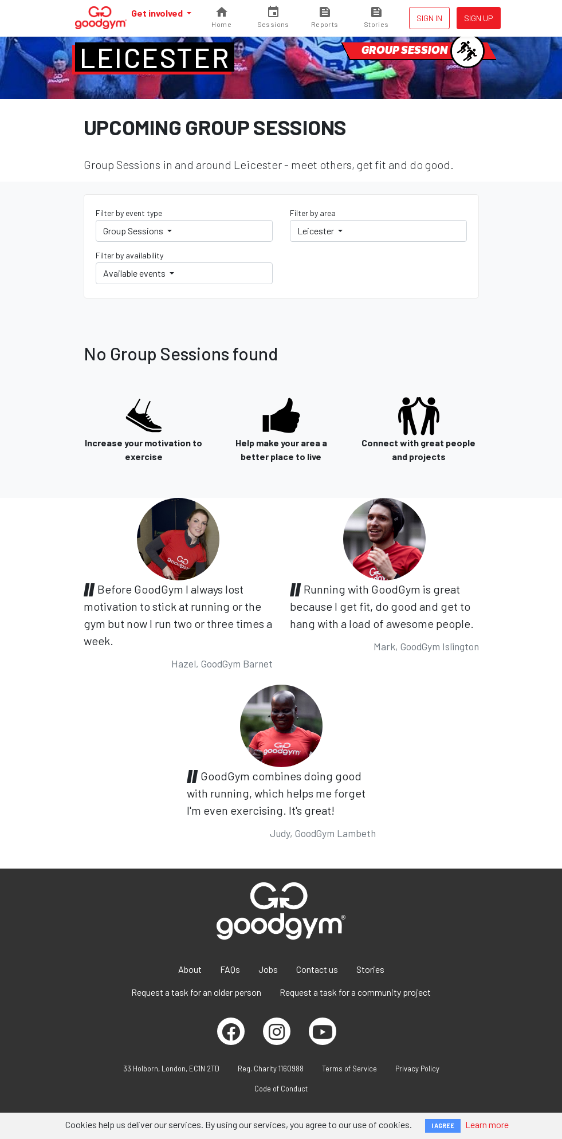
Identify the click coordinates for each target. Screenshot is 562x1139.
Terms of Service (349, 1068)
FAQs (230, 969)
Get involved (157, 12)
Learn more (487, 1124)
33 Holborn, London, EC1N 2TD (171, 1068)
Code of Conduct (281, 1088)
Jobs (268, 969)
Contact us (317, 969)
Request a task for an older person (196, 992)
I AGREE (442, 1125)
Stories (370, 969)
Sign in (429, 18)
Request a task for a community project (355, 992)
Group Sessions (134, 230)
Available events (135, 273)
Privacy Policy (417, 1068)
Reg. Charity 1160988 (271, 1068)
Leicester (155, 57)
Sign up (478, 18)
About (190, 969)
